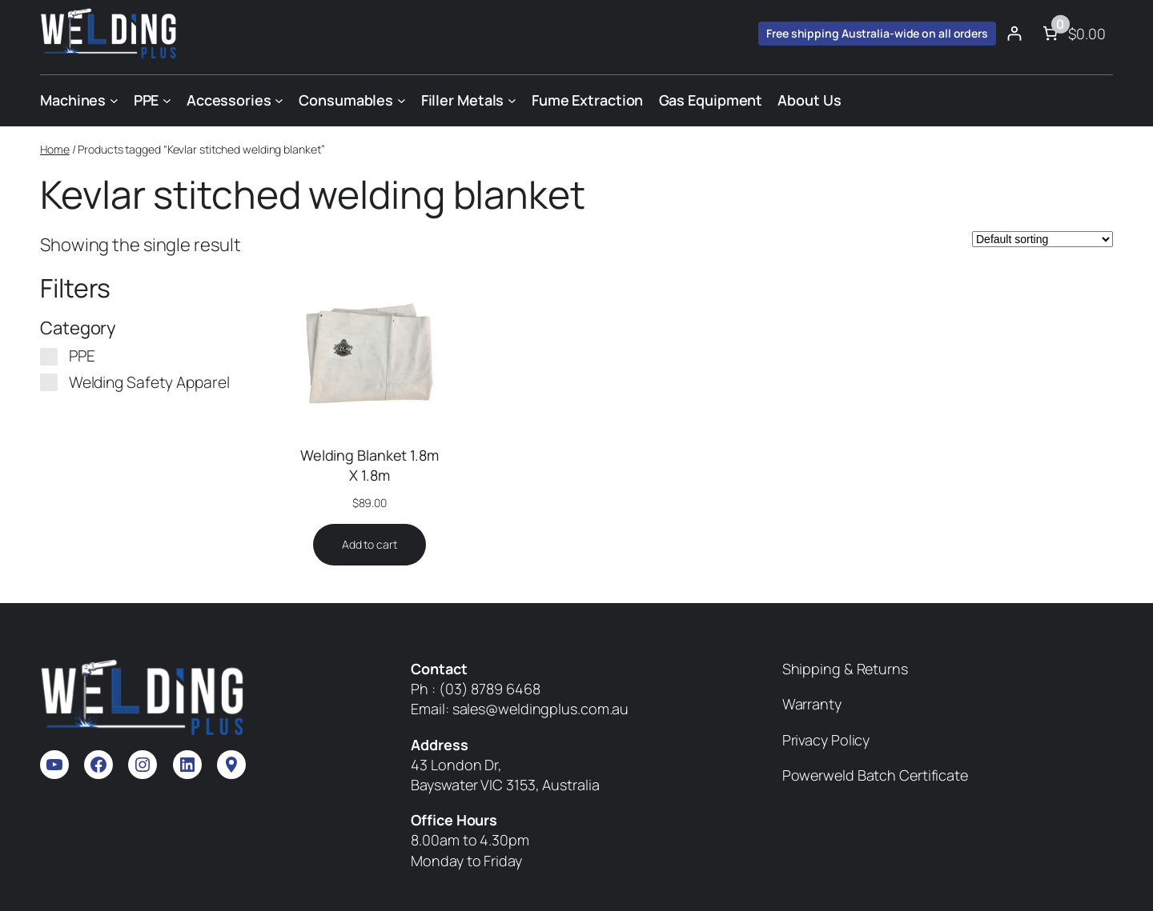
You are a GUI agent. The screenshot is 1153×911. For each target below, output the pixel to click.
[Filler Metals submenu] (512, 100)
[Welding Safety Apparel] (49, 382)
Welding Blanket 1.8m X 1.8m (369, 465)
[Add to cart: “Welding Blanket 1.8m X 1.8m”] (369, 544)
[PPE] (49, 357)
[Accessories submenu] (279, 100)
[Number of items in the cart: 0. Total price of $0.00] (1072, 33)
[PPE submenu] (167, 100)
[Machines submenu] (114, 100)
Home (55, 149)
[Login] (1014, 33)
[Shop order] (1042, 239)
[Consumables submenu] (401, 100)
